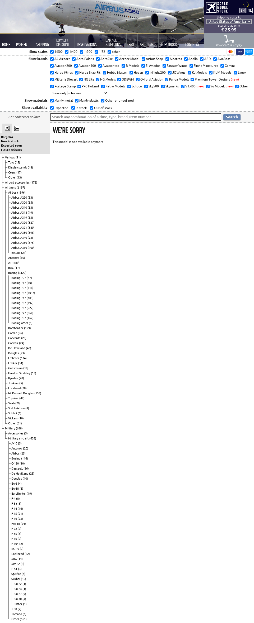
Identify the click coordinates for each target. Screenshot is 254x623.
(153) (37, 393)
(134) (23, 358)
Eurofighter (19, 493)
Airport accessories (17, 182)
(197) (30, 303)
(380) (31, 227)
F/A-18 (16, 523)
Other (12, 177)
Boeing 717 (19, 282)
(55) (30, 202)
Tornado (17, 614)
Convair (13, 343)
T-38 (14, 609)
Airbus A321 (19, 227)
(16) (20, 508)
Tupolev (13, 398)
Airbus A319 (19, 217)
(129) (27, 328)
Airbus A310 (19, 207)
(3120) (22, 272)
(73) (30, 237)
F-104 (15, 543)
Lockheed (14, 388)
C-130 (15, 463)
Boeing (13, 272)
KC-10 (15, 548)
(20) (23, 338)
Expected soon (11, 145)
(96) (20, 333)
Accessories (16, 433)
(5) (21, 383)
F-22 (14, 528)
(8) (27, 408)
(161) (23, 619)
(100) (31, 247)
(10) (29, 282)
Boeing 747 (19, 297)
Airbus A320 (19, 222)
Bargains (7, 137)
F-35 (14, 533)
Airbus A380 (19, 247)
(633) (32, 438)
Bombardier (16, 328)
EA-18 (15, 488)
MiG (14, 558)
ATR (11, 262)
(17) (19, 172)
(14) (20, 558)
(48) (30, 167)
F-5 (13, 503)
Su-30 (18, 599)
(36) (26, 468)
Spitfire (16, 573)
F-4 (13, 498)
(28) (21, 378)
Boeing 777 (19, 313)
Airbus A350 (19, 242)
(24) (21, 343)
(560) (30, 313)
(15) (17, 162)
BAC (11, 267)
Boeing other (20, 323)
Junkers (13, 383)
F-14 (14, 508)
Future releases (11, 149)
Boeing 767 (19, 308)
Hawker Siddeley (19, 373)
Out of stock (102, 108)
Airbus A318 (19, 212)
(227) (30, 308)
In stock (81, 108)
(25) (23, 453)
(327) (31, 222)
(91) (18, 157)
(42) (28, 348)
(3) (21, 488)
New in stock (10, 141)
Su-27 (18, 594)
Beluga (16, 252)
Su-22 (18, 583)
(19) (30, 212)
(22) (27, 553)
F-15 (14, 513)
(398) (31, 232)
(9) (19, 538)
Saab (11, 403)
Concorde (14, 338)
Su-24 (18, 589)
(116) (24, 458)
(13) (19, 177)
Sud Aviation (16, 408)
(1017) (31, 292)
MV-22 (16, 563)
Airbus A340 (19, 237)
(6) (24, 614)
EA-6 (14, 483)
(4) (20, 483)
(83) (30, 217)
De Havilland (17, 348)
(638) (19, 428)
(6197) (21, 187)
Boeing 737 (19, 292)
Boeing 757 (19, 303)
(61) (19, 423)
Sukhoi (13, 413)
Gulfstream (15, 368)
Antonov (14, 257)
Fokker (13, 363)
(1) (31, 323)
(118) (30, 287)
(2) (19, 528)
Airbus (12, 192)
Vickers (13, 418)
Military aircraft (18, 438)
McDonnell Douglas (21, 393)
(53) (30, 197)
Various (10, 157)
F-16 (14, 518)
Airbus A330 (19, 232)
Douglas (14, 353)
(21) (23, 252)
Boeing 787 (19, 318)
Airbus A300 (19, 202)
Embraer (14, 358)
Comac (13, 333)
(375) (31, 242)
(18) (26, 368)
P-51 (14, 568)
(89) (17, 262)
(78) (24, 388)
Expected (61, 108)
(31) (20, 363)
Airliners (11, 187)
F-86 (14, 538)
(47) (29, 277)
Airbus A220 (19, 197)
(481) (30, 297)
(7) (19, 609)
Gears (12, 172)
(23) (31, 473)
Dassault (17, 468)
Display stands (18, 167)
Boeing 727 (19, 287)
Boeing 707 (19, 277)
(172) (33, 182)
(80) (22, 257)
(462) (30, 318)
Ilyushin (13, 378)
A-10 (14, 443)
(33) (30, 207)
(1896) (21, 192)
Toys (11, 162)
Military (10, 428)
